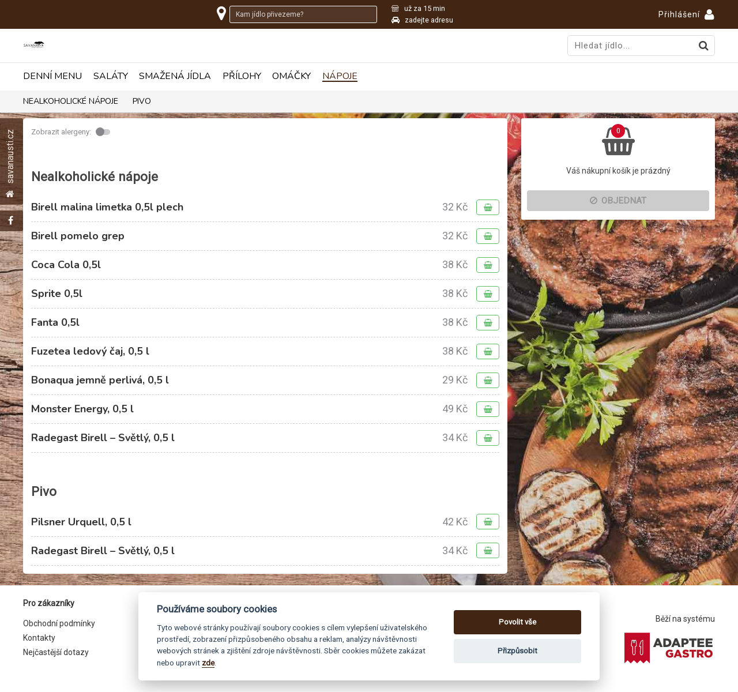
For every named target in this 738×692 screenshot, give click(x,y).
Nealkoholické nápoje (70, 101)
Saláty (110, 76)
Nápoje (339, 76)
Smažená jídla (175, 76)
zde (208, 662)
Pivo (142, 101)
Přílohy (242, 76)
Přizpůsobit (517, 650)
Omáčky (291, 76)
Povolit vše (517, 622)
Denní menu (52, 76)
